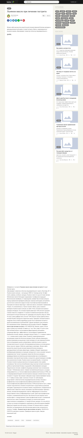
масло (17, 420)
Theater (58, 25)
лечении (9, 416)
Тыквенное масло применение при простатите (65, 125)
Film (9, 8)
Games (58, 15)
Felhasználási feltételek (55, 432)
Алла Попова (62, 55)
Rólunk (47, 432)
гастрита (36, 420)
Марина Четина (63, 80)
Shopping (65, 22)
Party (72, 20)
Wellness (65, 25)
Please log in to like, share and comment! (15, 426)
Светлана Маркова (64, 159)
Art (57, 11)
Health (72, 15)
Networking (59, 20)
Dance (74, 11)
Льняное (10, 420)
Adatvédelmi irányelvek (66, 432)
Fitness (69, 13)
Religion (58, 22)
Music (71, 18)
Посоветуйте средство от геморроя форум (64, 152)
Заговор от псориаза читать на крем (66, 72)
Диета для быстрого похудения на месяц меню (66, 99)
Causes (62, 11)
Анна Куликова (14, 15)
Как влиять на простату (63, 48)
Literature (64, 18)
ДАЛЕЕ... (9, 34)
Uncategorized (60, 27)
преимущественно (12, 356)
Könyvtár (76, 434)
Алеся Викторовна (64, 106)
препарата (21, 301)
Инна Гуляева (62, 133)
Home (57, 18)
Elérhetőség (75, 432)
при (22, 420)
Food (74, 13)
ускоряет (26, 334)
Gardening (65, 15)
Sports (73, 22)
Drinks (58, 13)
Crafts (68, 11)
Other (66, 20)
